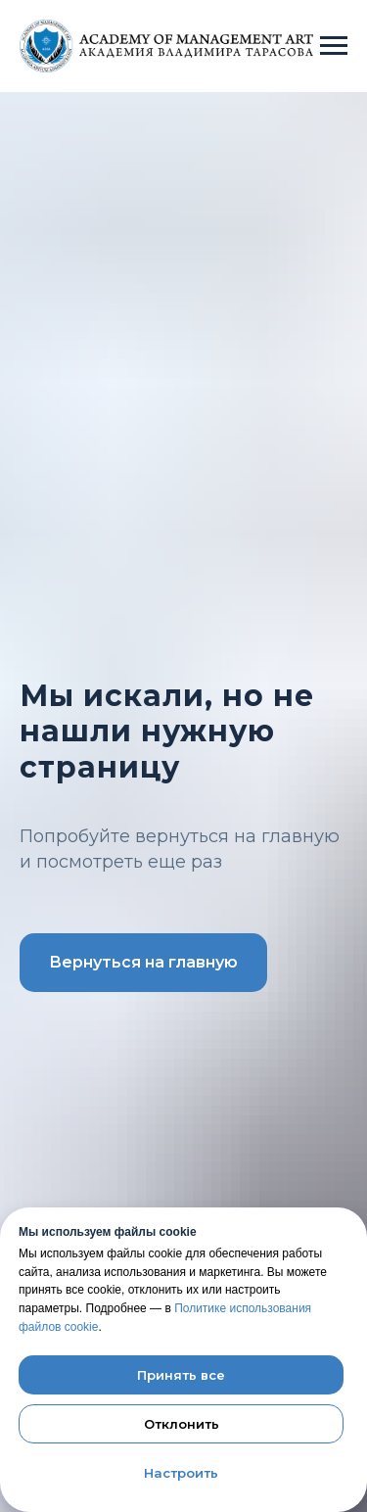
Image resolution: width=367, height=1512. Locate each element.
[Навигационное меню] (333, 46)
